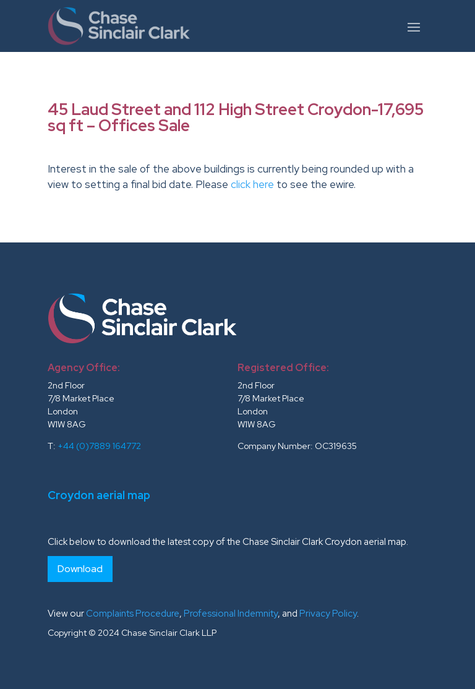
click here (252, 184)
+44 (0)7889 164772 (99, 445)
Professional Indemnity (231, 613)
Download (80, 568)
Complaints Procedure (132, 613)
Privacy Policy (328, 613)
